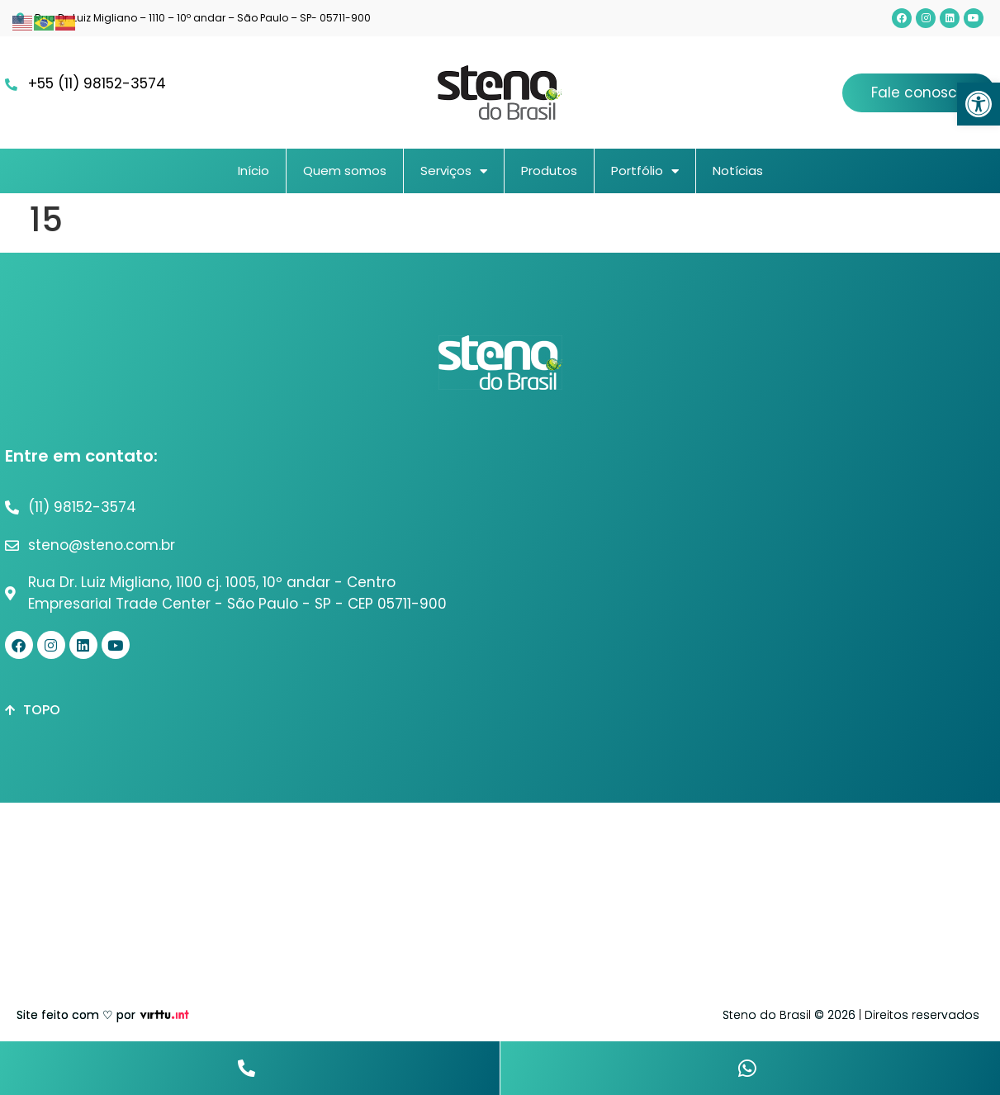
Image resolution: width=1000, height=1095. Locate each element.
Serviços (453, 171)
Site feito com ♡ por (76, 1015)
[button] (978, 104)
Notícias (738, 170)
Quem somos (344, 170)
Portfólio (645, 171)
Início (253, 170)
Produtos (549, 170)
